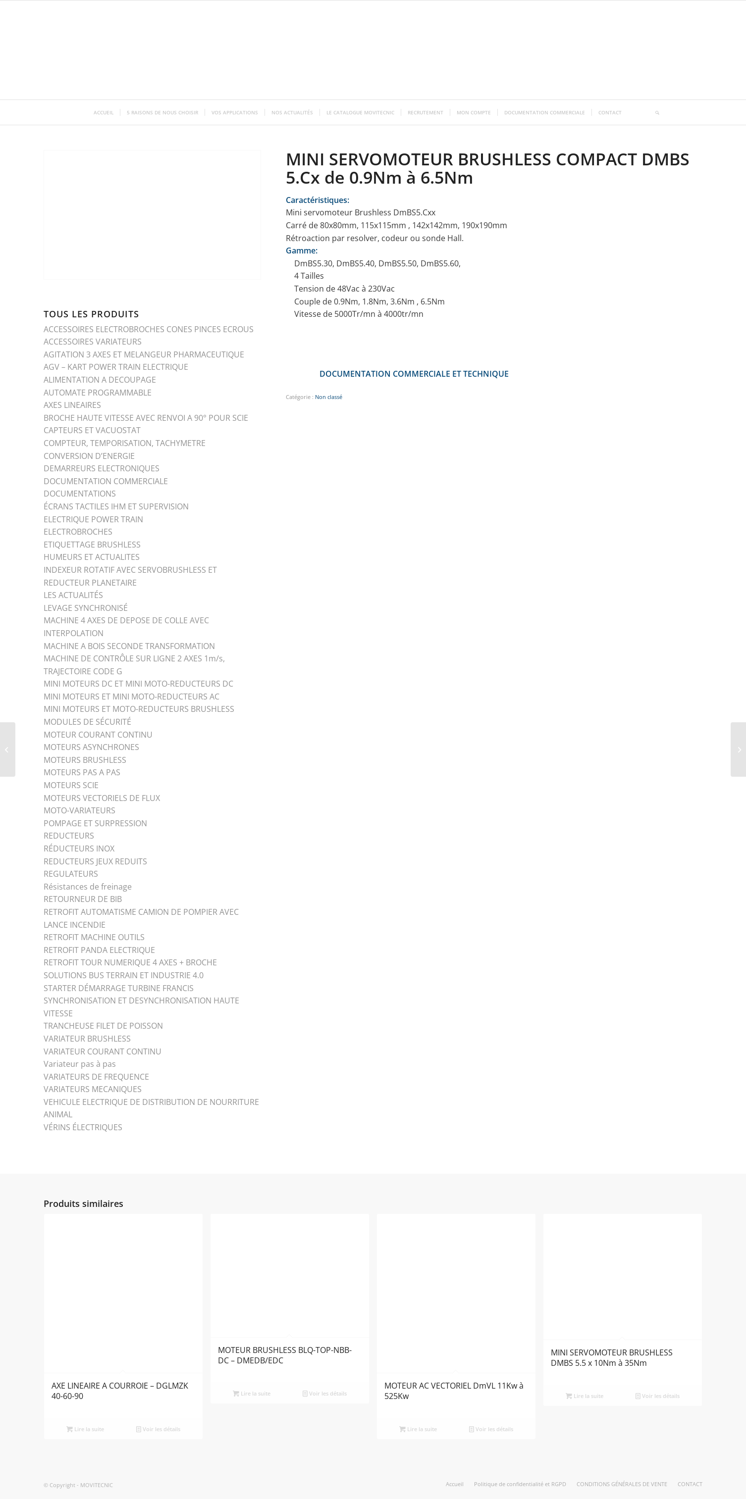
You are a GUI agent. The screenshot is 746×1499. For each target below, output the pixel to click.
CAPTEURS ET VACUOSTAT (92, 430)
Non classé (328, 396)
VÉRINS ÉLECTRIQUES (83, 1127)
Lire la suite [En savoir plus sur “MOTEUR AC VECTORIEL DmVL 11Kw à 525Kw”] (418, 1429)
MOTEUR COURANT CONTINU (98, 734)
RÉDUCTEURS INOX (79, 848)
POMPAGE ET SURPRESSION (95, 823)
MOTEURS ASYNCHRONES (91, 747)
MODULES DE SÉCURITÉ (87, 721)
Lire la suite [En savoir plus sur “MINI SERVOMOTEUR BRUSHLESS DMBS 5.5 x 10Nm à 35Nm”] (584, 1395)
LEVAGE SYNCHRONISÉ (86, 607)
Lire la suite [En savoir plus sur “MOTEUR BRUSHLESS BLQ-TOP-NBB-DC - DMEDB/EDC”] (251, 1393)
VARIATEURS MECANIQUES (93, 1089)
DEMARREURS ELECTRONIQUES (102, 468)
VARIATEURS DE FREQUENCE (96, 1076)
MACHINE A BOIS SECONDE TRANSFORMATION (129, 646)
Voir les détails (158, 1429)
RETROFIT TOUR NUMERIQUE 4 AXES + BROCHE (130, 962)
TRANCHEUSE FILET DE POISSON (103, 1025)
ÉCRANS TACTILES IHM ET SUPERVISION (116, 506)
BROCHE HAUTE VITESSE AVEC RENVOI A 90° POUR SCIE (146, 417)
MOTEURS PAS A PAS (82, 772)
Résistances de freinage (88, 886)
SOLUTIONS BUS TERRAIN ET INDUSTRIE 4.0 (124, 975)
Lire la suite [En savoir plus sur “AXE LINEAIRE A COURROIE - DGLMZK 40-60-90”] (85, 1429)
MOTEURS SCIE (71, 785)
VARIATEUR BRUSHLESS (87, 1038)
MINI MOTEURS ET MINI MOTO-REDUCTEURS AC (131, 696)
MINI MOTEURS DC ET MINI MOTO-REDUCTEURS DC (138, 683)
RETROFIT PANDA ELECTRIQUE (99, 950)
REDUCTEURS (69, 835)
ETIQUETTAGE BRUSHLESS (92, 544)
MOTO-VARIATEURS (79, 810)
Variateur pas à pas (80, 1063)
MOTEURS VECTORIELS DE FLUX (102, 798)
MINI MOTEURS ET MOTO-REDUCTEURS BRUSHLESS (139, 708)
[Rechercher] (654, 112)
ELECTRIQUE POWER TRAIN (93, 519)
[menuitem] (103, 112)
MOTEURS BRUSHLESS (85, 759)
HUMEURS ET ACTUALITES (92, 556)
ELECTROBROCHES (78, 531)
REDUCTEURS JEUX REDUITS (95, 861)
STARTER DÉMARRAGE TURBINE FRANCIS (119, 988)
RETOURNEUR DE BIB (83, 899)
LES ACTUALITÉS (73, 595)
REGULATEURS (71, 873)
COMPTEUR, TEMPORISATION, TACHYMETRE (125, 443)
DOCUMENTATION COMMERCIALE (106, 481)
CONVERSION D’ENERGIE (89, 455)
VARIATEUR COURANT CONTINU (102, 1051)
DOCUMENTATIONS (80, 493)
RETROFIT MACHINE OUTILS (94, 937)
